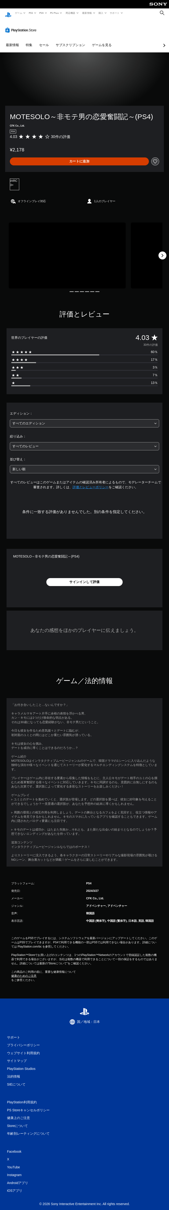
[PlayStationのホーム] (8, 13)
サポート (115, 13)
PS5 (31, 13)
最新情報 (87, 13)
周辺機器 (70, 13)
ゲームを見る (102, 40)
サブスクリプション (70, 40)
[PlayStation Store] (22, 25)
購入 (101, 13)
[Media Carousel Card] (67, 251)
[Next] (162, 251)
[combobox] (84, 419)
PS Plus (54, 13)
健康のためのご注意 (24, 971)
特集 (29, 40)
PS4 (41, 13)
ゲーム (18, 13)
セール (44, 40)
